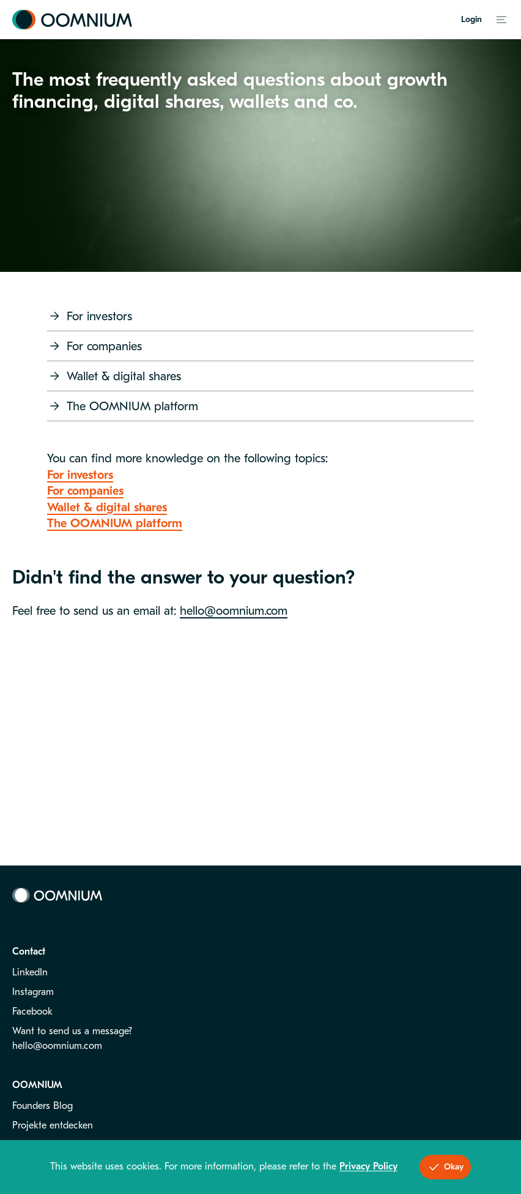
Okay (445, 1167)
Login (471, 19)
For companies (94, 346)
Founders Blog (42, 1105)
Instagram (33, 991)
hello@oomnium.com (233, 611)
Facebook (32, 1011)
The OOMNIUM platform (122, 406)
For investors (89, 316)
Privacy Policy (368, 1166)
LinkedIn (30, 972)
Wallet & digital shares (114, 376)
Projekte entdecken (52, 1125)
